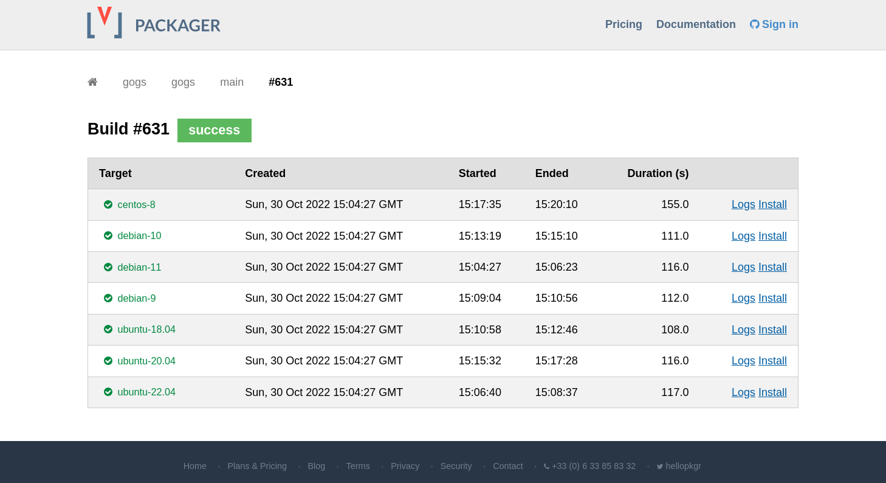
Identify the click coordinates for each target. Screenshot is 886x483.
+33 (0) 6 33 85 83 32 (594, 466)
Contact (508, 466)
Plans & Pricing (257, 466)
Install (772, 204)
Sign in (774, 24)
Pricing (623, 24)
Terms (358, 466)
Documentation (696, 24)
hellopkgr (683, 466)
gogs (134, 82)
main (232, 82)
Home (195, 466)
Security (456, 466)
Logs (743, 204)
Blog (316, 466)
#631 (281, 82)
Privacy (405, 466)
